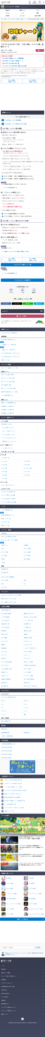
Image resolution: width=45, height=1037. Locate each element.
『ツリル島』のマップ (7, 448)
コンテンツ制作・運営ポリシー (9, 976)
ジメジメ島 (4, 461)
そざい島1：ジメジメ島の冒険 (13, 120)
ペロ (2, 707)
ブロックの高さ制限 (6, 662)
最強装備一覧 (4, 569)
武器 (25, 580)
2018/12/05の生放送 (6, 747)
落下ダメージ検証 (28, 662)
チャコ (25, 704)
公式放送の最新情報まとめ (8, 744)
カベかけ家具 (27, 555)
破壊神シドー (4, 672)
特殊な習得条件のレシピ (7, 515)
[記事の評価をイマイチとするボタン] (11, 290)
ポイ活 (39, 3)
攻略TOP (8, 10)
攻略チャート (23, 10)
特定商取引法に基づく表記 (8, 986)
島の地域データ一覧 (6, 424)
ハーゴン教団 (27, 672)
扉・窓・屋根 (4, 552)
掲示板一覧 (4, 729)
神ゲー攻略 (3, 19)
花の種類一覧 (27, 624)
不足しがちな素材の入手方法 (8, 536)
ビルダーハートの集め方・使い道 (13, 783)
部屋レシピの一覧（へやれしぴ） (13, 793)
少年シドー (27, 700)
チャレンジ (4, 655)
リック (25, 711)
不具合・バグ (4, 675)
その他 (3, 562)
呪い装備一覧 (4, 572)
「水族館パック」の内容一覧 (8, 344)
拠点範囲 (3, 630)
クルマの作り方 (5, 620)
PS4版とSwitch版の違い (30, 665)
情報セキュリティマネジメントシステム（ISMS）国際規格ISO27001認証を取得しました (24, 953)
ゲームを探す (4, 997)
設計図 (7, 15)
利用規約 (3, 979)
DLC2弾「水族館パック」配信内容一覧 (14, 800)
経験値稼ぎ (4, 648)
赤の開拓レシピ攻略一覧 (7, 409)
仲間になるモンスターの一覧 (8, 598)
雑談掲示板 (27, 732)
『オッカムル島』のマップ (8, 434)
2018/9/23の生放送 (6, 757)
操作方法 (3, 658)
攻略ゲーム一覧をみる (22, 919)
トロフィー (27, 655)
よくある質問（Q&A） (7, 668)
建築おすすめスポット (29, 613)
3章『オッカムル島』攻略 (8, 381)
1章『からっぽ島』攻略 (7, 374)
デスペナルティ (5, 665)
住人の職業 (4, 637)
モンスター (22, 15)
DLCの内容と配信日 (6, 613)
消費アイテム (4, 545)
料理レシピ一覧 (5, 360)
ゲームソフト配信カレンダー (8, 1010)
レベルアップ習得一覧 (29, 648)
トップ (3, 965)
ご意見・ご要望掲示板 (7, 736)
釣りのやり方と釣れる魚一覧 (11, 63)
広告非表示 (34, 3)
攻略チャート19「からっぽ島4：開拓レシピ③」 (16, 251)
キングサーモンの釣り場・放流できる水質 (14, 66)
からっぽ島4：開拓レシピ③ (33, 81)
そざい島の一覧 (5, 457)
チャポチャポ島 (28, 468)
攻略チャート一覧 (9, 811)
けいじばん (4, 651)
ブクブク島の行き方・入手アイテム (10, 353)
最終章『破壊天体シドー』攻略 (9, 391)
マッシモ (26, 707)
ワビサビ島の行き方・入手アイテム (10, 356)
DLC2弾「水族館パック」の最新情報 (13, 58)
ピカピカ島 (4, 464)
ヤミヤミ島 (27, 471)
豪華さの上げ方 (28, 630)
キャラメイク (4, 641)
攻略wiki (3, 1000)
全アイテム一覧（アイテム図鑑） (10, 540)
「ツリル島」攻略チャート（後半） (13, 787)
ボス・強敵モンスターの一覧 (8, 602)
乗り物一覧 (27, 682)
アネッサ (3, 711)
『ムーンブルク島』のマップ (8, 438)
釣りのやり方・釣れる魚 (30, 686)
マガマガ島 (4, 475)
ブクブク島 (4, 478)
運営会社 (3, 969)
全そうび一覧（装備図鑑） (8, 577)
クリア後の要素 (5, 617)
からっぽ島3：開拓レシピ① (12, 81)
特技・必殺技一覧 (5, 721)
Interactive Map (5, 993)
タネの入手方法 (5, 627)
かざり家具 (4, 555)
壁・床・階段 (27, 548)
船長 (25, 714)
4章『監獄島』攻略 (6, 385)
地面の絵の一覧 (5, 624)
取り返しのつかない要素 (30, 617)
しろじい (3, 714)
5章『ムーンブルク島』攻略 (8, 388)
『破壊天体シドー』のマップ (8, 441)
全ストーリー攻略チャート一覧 (9, 368)
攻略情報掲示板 (5, 732)
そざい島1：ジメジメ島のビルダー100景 (15, 124)
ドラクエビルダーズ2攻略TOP (22, 280)
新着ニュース (4, 1014)
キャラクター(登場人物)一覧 (8, 697)
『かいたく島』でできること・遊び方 (14, 807)
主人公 (3, 700)
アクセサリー (4, 587)
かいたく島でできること (7, 485)
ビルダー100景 (28, 651)
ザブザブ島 (4, 471)
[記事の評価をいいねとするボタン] (22, 290)
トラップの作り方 (28, 620)
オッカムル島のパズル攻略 (8, 498)
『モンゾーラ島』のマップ (8, 431)
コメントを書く (22, 316)
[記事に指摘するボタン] (34, 290)
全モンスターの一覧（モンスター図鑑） (11, 595)
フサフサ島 (27, 461)
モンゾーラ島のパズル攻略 (8, 495)
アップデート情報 (28, 675)
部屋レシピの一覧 (5, 518)
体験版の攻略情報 (5, 679)
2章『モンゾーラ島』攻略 (8, 378)
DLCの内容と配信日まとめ (8, 339)
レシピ (22, 13)
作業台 (3, 559)
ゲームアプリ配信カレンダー (8, 1007)
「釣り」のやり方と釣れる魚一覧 (13, 780)
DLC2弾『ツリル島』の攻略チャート (13, 61)
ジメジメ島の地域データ (10, 187)
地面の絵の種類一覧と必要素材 (12, 797)
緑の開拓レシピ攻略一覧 (7, 406)
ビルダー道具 (4, 580)
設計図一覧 (4, 682)
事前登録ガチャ (5, 1003)
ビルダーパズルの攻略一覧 (8, 491)
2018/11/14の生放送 (6, 750)
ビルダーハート (28, 641)
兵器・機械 (27, 559)
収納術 (25, 634)
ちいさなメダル (28, 644)
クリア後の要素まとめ (7, 395)
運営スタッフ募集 (5, 972)
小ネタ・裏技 (27, 668)
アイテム (8, 13)
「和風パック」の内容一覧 (8, 349)
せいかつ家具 (27, 552)
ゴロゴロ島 (27, 464)
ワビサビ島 (27, 475)
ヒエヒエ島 (4, 468)
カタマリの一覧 (5, 522)
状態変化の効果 (28, 637)
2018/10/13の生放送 (6, 754)
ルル (2, 704)
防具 (2, 583)
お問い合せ (4, 990)
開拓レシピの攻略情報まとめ (8, 402)
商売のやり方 (4, 634)
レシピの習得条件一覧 (10, 804)
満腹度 (3, 644)
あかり (3, 548)
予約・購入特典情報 (29, 679)
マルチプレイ (27, 658)
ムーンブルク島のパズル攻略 (8, 502)
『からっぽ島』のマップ (7, 427)
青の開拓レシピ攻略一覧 (7, 413)
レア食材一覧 (27, 627)
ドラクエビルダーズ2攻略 (12, 6)
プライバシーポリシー (6, 983)
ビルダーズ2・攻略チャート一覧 (22, 264)
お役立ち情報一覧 (5, 610)
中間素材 (26, 545)
